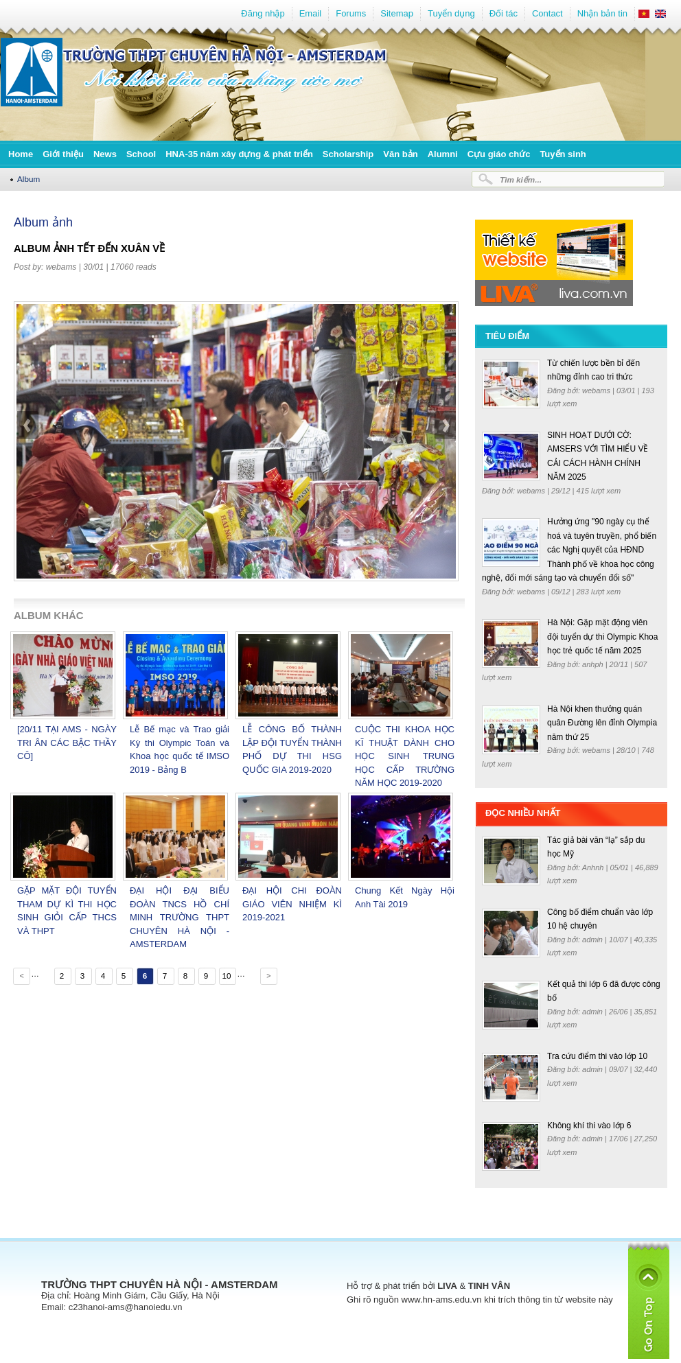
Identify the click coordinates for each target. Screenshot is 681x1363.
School (141, 154)
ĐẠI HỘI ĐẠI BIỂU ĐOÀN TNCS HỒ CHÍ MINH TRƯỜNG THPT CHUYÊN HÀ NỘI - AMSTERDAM (179, 917)
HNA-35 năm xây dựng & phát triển (239, 154)
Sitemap (396, 13)
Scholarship (348, 154)
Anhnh (594, 867)
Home (20, 154)
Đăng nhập (262, 13)
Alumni (443, 154)
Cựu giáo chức (499, 154)
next (445, 461)
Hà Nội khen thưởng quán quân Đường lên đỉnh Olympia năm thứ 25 (602, 723)
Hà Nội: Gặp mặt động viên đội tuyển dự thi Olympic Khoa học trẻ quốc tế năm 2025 (602, 636)
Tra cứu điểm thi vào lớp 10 (597, 1056)
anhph (593, 664)
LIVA (447, 1286)
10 (226, 975)
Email (310, 13)
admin (593, 939)
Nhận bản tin (602, 13)
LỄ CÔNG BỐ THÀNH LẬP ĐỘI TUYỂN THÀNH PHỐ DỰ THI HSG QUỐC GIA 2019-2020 (292, 749)
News (105, 154)
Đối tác (503, 13)
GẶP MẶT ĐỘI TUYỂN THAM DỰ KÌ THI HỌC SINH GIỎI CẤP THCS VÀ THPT (67, 910)
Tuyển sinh (563, 154)
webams (61, 267)
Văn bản (400, 154)
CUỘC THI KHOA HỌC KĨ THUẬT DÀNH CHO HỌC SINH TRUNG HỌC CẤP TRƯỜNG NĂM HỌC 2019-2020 (404, 756)
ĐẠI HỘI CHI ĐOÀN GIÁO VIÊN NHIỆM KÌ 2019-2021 (292, 903)
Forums (351, 13)
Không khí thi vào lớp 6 (589, 1125)
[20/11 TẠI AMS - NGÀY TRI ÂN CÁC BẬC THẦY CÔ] (67, 742)
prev (28, 461)
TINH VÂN (489, 1286)
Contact (547, 13)
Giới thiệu (63, 154)
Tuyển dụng (451, 13)
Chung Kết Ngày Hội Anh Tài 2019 (404, 897)
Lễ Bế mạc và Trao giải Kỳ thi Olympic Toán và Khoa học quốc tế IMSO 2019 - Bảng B (179, 749)
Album (28, 178)
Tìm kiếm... (521, 179)
